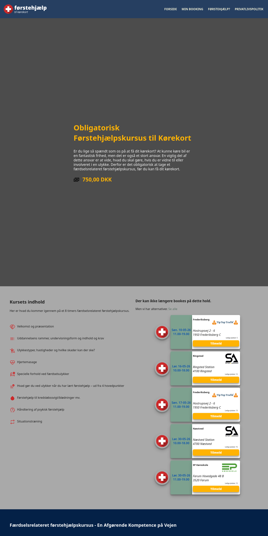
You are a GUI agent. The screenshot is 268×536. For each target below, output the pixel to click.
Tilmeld (216, 343)
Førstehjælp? (219, 9)
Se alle (172, 309)
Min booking (192, 9)
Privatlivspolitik (249, 9)
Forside (170, 9)
